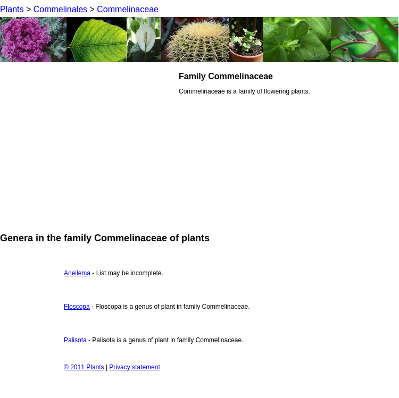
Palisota (75, 340)
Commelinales (60, 9)
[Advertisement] (89, 145)
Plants (11, 9)
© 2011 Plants (84, 367)
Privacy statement (134, 367)
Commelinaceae (128, 9)
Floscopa (77, 306)
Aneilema (77, 273)
